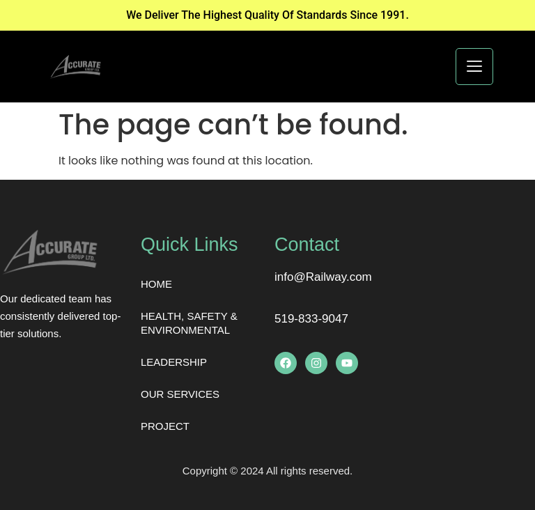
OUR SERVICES (180, 394)
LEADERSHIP (174, 362)
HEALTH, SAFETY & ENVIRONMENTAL (189, 323)
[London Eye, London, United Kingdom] (468, 333)
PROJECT (165, 426)
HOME (156, 284)
